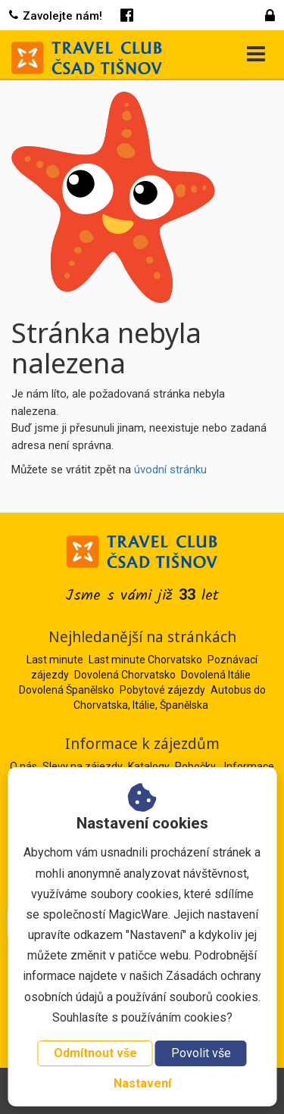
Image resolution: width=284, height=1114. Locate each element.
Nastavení (142, 1083)
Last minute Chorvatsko (145, 660)
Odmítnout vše (95, 1053)
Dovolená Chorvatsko (125, 675)
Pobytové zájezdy (162, 690)
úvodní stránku (170, 469)
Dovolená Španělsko (66, 690)
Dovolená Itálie (216, 675)
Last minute (55, 660)
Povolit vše (201, 1053)
